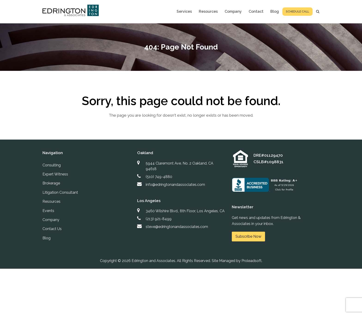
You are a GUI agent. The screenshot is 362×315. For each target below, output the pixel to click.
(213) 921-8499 (159, 219)
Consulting (51, 165)
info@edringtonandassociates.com (175, 184)
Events (48, 211)
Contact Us (52, 229)
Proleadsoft (251, 261)
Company (50, 220)
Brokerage (51, 183)
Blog (46, 238)
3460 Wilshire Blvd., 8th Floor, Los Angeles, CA (185, 211)
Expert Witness (55, 174)
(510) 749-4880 (159, 177)
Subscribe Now (248, 236)
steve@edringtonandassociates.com (177, 227)
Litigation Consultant (60, 192)
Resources (51, 201)
